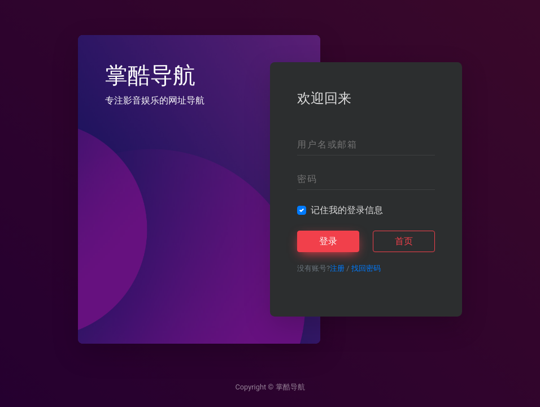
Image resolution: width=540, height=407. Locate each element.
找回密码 (366, 268)
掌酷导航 (290, 387)
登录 (328, 241)
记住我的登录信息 (347, 210)
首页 (404, 241)
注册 (337, 268)
